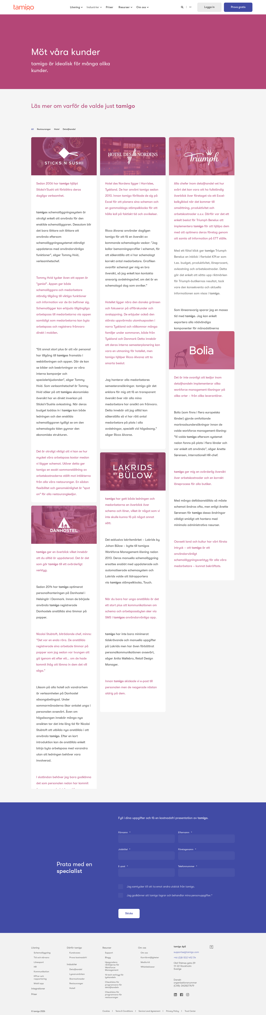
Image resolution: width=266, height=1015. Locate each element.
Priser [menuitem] (34, 994)
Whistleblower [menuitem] (148, 966)
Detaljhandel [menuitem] (75, 969)
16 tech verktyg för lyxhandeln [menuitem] (114, 976)
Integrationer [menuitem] (38, 988)
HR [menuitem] (35, 966)
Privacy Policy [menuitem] (172, 1011)
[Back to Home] (24, 7)
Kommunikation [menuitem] (41, 971)
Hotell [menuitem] (72, 988)
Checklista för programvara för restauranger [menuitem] (113, 995)
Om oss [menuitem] (142, 947)
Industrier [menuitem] (72, 964)
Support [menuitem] (109, 952)
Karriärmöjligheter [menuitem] (150, 957)
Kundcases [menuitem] (74, 952)
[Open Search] (182, 7)
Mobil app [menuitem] (39, 983)
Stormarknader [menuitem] (77, 979)
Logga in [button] (209, 7)
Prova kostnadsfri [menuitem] (78, 957)
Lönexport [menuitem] (39, 962)
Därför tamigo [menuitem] (74, 947)
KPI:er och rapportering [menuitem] (40, 977)
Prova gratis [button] (238, 7)
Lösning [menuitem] (35, 947)
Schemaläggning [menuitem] (42, 952)
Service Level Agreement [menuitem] (149, 1011)
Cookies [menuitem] (106, 1011)
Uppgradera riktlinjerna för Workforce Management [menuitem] (112, 966)
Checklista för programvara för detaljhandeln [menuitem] (113, 985)
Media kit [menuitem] (145, 962)
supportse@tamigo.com (186, 952)
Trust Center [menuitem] (190, 1011)
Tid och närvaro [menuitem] (41, 957)
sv (190, 7)
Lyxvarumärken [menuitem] (77, 974)
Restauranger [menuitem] (76, 983)
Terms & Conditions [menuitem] (124, 1011)
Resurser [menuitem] (106, 947)
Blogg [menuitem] (108, 957)
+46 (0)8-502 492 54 (185, 957)
